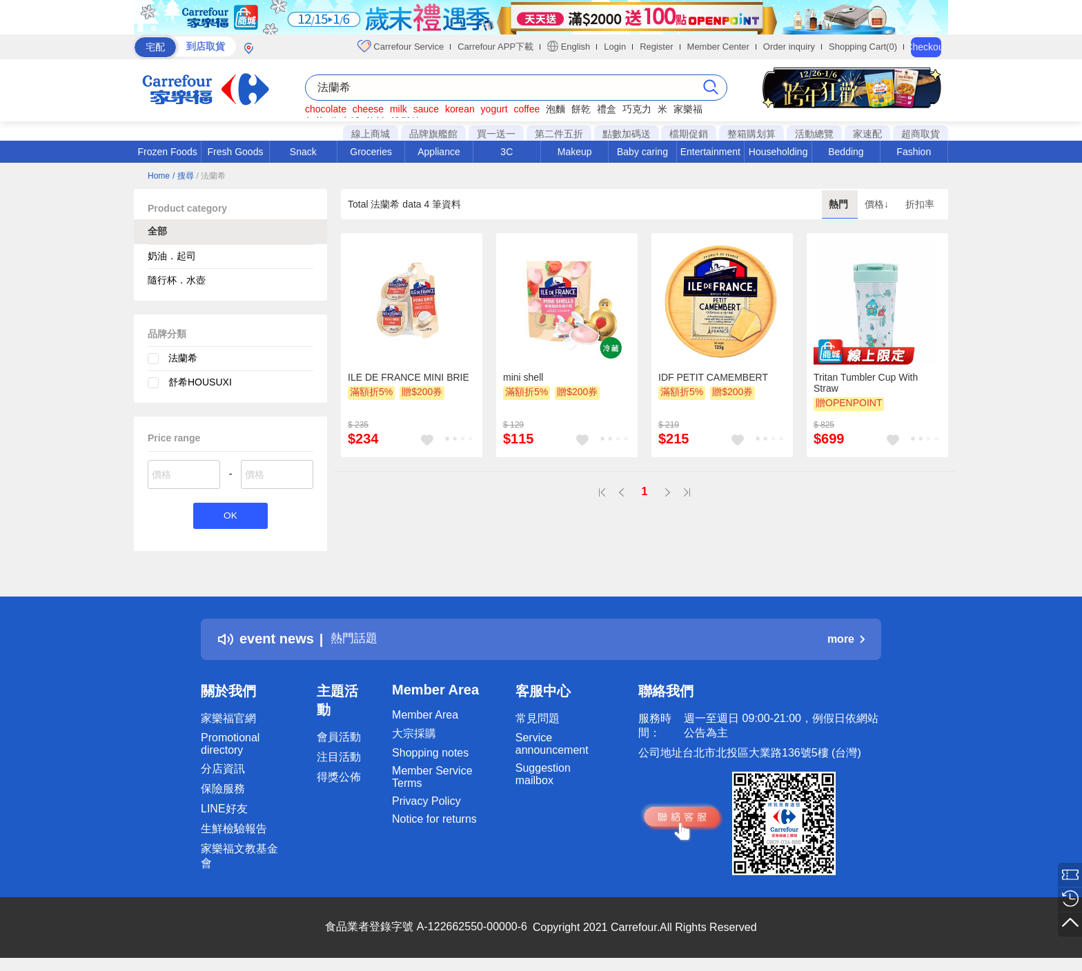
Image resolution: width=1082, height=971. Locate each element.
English (568, 46)
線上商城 (370, 133)
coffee (526, 108)
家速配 (867, 133)
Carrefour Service (400, 46)
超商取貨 (920, 133)
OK (230, 517)
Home (159, 176)
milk (398, 108)
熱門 (840, 204)
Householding (778, 151)
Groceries (371, 151)
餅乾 (581, 108)
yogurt (494, 108)
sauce (426, 108)
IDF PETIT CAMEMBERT (713, 377)
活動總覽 (814, 133)
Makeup (575, 151)
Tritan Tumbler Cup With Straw (866, 383)
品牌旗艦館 (433, 133)
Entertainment (710, 151)
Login (615, 46)
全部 (157, 231)
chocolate (325, 108)
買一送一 (496, 133)
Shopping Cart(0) (863, 46)
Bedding (845, 151)
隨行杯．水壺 (177, 280)
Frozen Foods (167, 151)
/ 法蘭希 (211, 176)
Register (656, 46)
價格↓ (878, 204)
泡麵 (555, 108)
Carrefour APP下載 (495, 46)
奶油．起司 (172, 255)
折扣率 (919, 204)
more (846, 641)
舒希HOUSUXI (200, 382)
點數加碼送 (626, 133)
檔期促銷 (688, 133)
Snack (303, 151)
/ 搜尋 (183, 176)
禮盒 (606, 108)
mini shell (523, 377)
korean (460, 108)
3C (506, 151)
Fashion (913, 151)
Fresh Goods (236, 151)
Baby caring (642, 151)
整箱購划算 (751, 133)
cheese (368, 108)
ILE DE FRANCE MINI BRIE (408, 377)
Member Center (718, 46)
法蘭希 (182, 357)
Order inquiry (789, 46)
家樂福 (687, 108)
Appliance (438, 151)
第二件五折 (559, 133)
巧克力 (636, 108)
